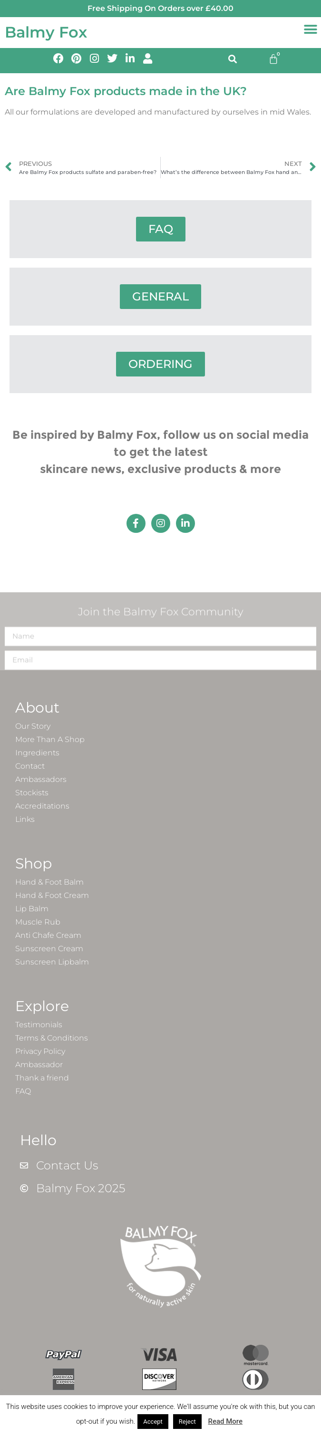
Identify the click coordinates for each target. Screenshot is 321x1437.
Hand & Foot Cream (52, 895)
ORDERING (160, 364)
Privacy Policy (40, 1051)
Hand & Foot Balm (49, 882)
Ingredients (37, 752)
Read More (225, 1421)
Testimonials (38, 1024)
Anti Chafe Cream (48, 935)
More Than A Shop (50, 739)
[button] (310, 29)
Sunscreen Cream (49, 948)
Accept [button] (153, 1421)
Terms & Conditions (51, 1037)
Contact (30, 766)
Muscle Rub (37, 921)
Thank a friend (42, 1077)
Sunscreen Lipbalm (52, 961)
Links (25, 819)
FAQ (160, 229)
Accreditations (42, 805)
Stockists (32, 792)
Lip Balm (32, 908)
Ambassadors (41, 779)
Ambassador (39, 1064)
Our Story (32, 726)
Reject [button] (187, 1421)
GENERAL (160, 296)
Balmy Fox (46, 32)
